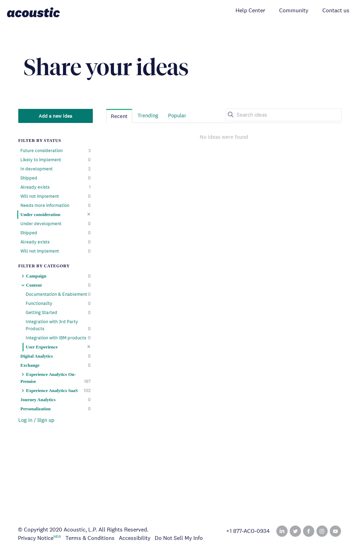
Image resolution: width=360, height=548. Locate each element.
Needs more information (55, 205)
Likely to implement (55, 159)
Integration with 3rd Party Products (58, 325)
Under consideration (55, 214)
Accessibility (134, 538)
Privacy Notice (35, 538)
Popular (177, 115)
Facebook (308, 531)
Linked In (282, 531)
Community (293, 10)
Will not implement (55, 196)
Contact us (335, 10)
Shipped (55, 178)
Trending (147, 115)
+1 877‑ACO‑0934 (248, 531)
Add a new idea (55, 116)
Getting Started (58, 312)
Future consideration (55, 150)
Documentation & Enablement (58, 294)
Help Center (250, 10)
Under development (55, 223)
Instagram (322, 531)
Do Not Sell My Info (179, 538)
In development (55, 168)
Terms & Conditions (90, 538)
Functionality (58, 303)
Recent (119, 116)
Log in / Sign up (36, 420)
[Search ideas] (284, 115)
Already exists (55, 187)
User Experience (58, 346)
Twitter (295, 531)
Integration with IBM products (58, 337)
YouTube (335, 531)
